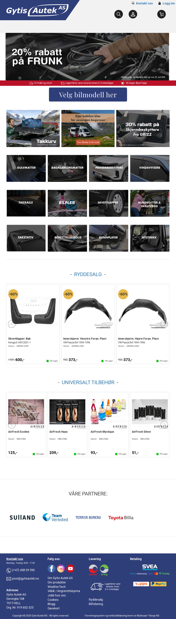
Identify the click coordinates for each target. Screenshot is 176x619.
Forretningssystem (95, 615)
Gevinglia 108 (15, 598)
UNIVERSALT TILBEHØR (88, 382)
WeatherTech (57, 586)
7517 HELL (13, 603)
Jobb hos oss (57, 595)
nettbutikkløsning (118, 615)
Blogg (51, 604)
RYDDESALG (88, 274)
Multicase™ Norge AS (148, 615)
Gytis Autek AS (16, 594)
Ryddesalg (96, 599)
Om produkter (57, 582)
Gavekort (54, 608)
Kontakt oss (144, 3)
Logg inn (166, 3)
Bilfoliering (96, 604)
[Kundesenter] (132, 14)
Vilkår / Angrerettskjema (64, 591)
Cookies (53, 599)
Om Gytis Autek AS (60, 578)
